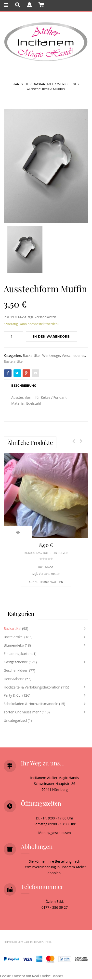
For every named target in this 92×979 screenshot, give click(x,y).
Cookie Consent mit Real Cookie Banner (31, 976)
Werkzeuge (67, 84)
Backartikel (43, 84)
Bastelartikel (14, 361)
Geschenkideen (16, 670)
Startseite (20, 84)
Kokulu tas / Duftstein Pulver (46, 553)
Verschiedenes (73, 355)
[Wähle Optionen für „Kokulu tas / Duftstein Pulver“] (46, 582)
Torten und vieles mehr (22, 712)
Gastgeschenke (16, 662)
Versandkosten (45, 317)
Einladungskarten (18, 653)
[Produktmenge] (13, 336)
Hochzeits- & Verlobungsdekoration (32, 687)
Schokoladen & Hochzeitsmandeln (31, 703)
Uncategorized (15, 720)
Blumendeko (14, 645)
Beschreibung (23, 385)
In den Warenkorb (51, 336)
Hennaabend (14, 678)
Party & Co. (12, 695)
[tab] (23, 386)
